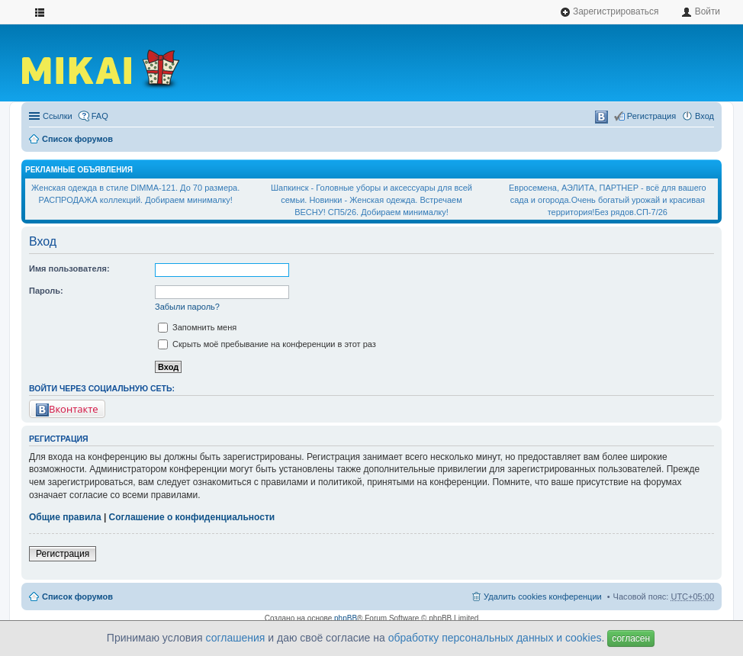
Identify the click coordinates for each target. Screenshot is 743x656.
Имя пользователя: (69, 268)
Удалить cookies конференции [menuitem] (543, 596)
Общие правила (65, 517)
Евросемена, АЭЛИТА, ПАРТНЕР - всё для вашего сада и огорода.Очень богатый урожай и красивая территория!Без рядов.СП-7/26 (607, 199)
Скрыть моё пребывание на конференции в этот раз (267, 344)
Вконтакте (67, 409)
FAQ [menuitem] (100, 116)
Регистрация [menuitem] (651, 116)
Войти (700, 12)
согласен (631, 638)
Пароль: (46, 290)
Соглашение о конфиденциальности (192, 517)
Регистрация (62, 553)
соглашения (235, 638)
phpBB (345, 618)
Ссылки (57, 116)
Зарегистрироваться (609, 12)
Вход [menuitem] (704, 116)
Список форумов (77, 138)
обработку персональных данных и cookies (495, 638)
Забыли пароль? (187, 306)
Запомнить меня (197, 327)
